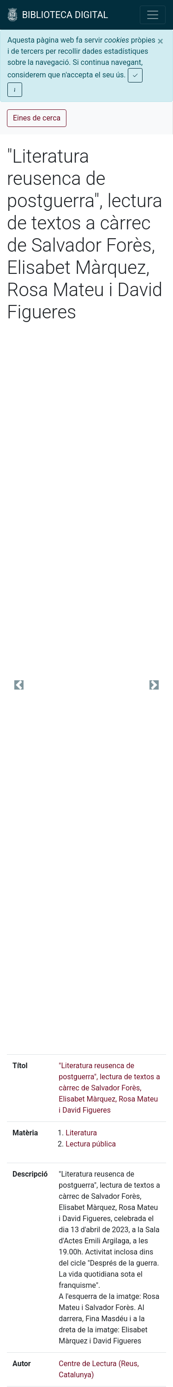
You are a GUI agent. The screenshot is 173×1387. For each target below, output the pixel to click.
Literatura (81, 1132)
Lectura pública (91, 1144)
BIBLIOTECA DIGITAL (57, 15)
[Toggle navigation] (153, 15)
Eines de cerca (36, 118)
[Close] (160, 41)
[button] (19, 685)
